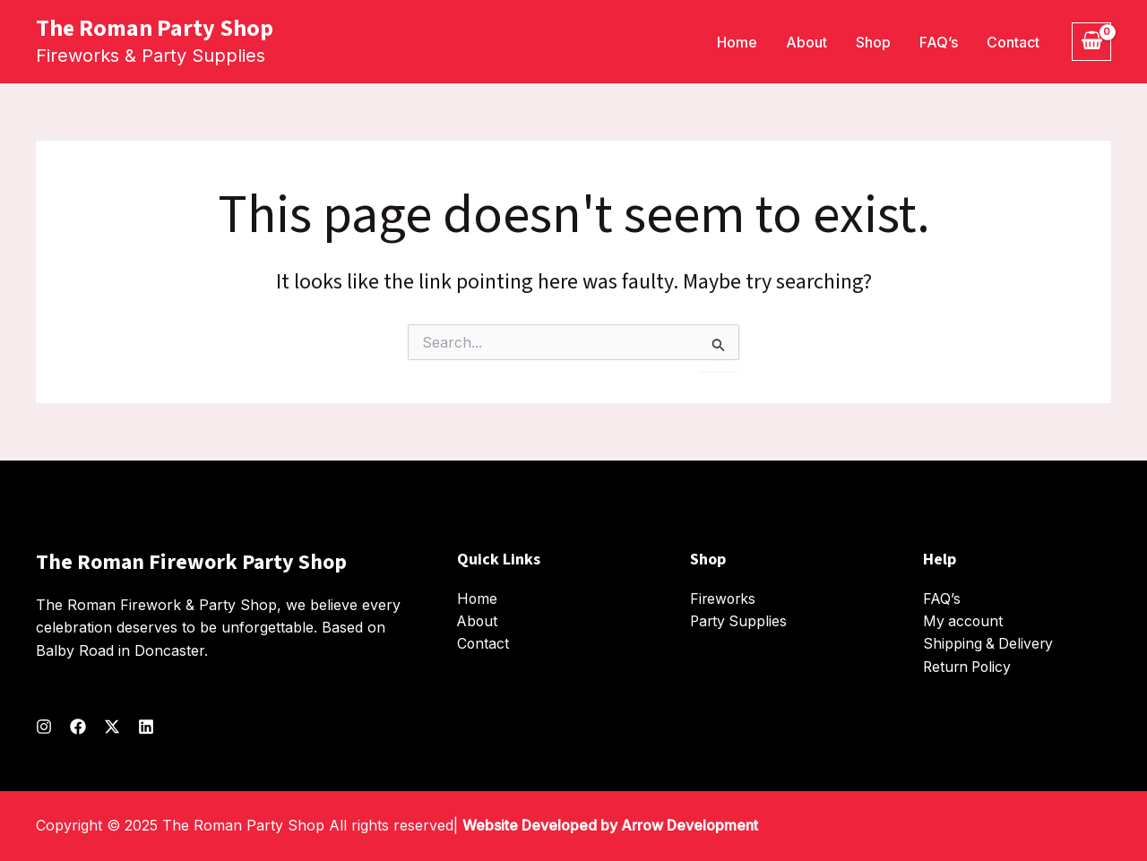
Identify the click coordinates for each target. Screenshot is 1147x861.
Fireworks (724, 598)
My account (964, 621)
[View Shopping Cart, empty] (1091, 41)
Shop (873, 42)
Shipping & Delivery (989, 644)
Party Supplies (739, 621)
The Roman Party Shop (154, 28)
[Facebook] (78, 727)
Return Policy (969, 667)
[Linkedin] (146, 727)
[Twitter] (112, 727)
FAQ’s (938, 42)
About (806, 42)
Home (737, 42)
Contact (1013, 42)
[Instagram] (44, 727)
